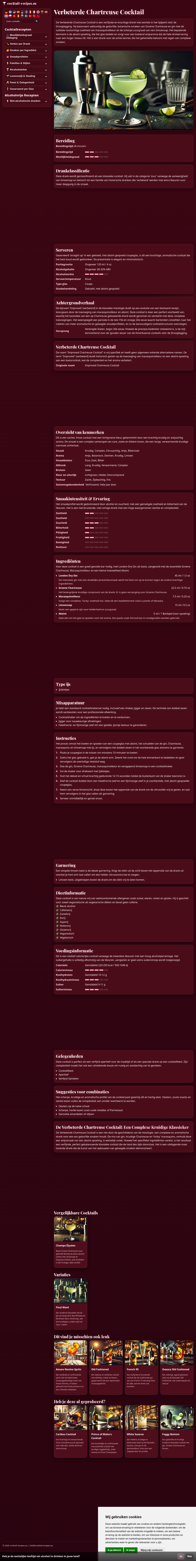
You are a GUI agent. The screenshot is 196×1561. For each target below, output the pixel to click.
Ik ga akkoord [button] (114, 1550)
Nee (189, 1556)
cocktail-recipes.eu (21, 3)
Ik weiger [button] (130, 1550)
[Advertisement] (124, 216)
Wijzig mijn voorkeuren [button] (152, 1550)
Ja (180, 1556)
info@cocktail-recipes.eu (41, 1545)
